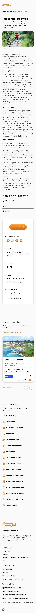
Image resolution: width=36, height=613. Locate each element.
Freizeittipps (12, 11)
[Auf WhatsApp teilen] (12, 241)
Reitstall (5, 572)
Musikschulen (7, 569)
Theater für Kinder (8, 576)
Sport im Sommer (9, 27)
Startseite (5, 11)
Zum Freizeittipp (18, 227)
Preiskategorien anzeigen (14, 282)
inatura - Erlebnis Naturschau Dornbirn (15, 598)
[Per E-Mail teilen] (21, 241)
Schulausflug (22, 26)
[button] (3, 387)
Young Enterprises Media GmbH (22, 603)
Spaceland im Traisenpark (11, 588)
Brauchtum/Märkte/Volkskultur (13, 579)
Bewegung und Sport (10, 22)
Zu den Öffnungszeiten (14, 298)
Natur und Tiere (9, 24)
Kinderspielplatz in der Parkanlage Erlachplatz (14, 595)
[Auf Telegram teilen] (16, 241)
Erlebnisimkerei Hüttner (10, 591)
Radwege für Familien (11, 26)
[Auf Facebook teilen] (8, 241)
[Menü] (32, 5)
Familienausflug (23, 22)
